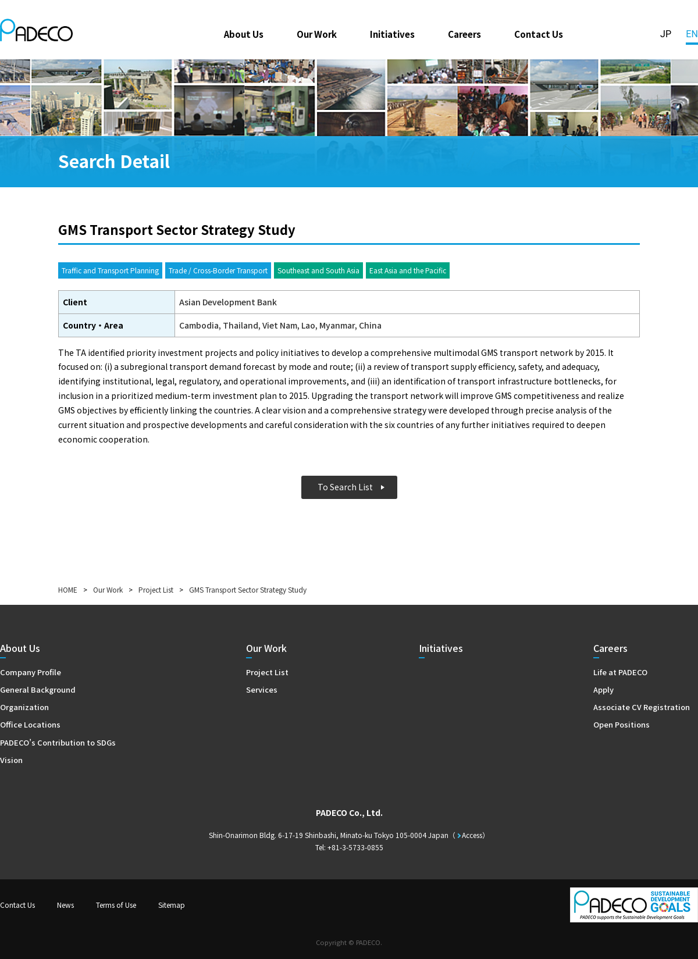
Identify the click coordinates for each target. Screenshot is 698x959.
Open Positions (621, 724)
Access (472, 835)
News (65, 905)
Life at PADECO (620, 672)
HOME (67, 589)
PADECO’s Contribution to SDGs (58, 742)
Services (261, 689)
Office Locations (30, 724)
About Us (243, 33)
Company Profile (30, 672)
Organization (24, 706)
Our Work (317, 33)
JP (665, 34)
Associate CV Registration (641, 706)
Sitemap (171, 905)
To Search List (345, 487)
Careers (464, 33)
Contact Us (538, 33)
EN (692, 34)
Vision (11, 759)
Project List (155, 589)
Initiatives (392, 33)
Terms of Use (116, 905)
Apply (603, 689)
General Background (38, 689)
